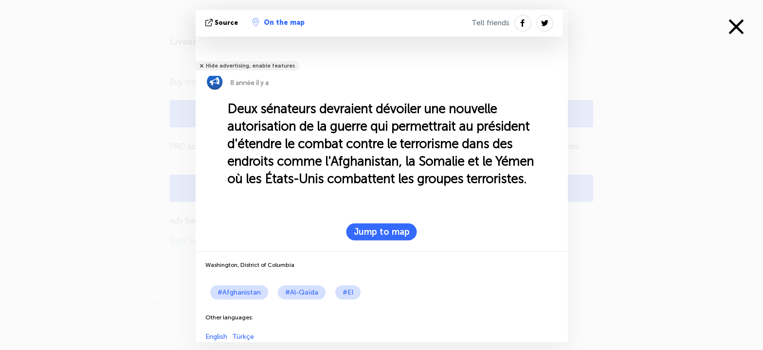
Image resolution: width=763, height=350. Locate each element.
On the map (279, 22)
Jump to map (382, 232)
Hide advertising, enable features (250, 66)
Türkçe (243, 336)
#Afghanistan (239, 292)
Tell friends (490, 22)
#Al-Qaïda (301, 292)
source (222, 22)
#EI (348, 292)
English (216, 336)
